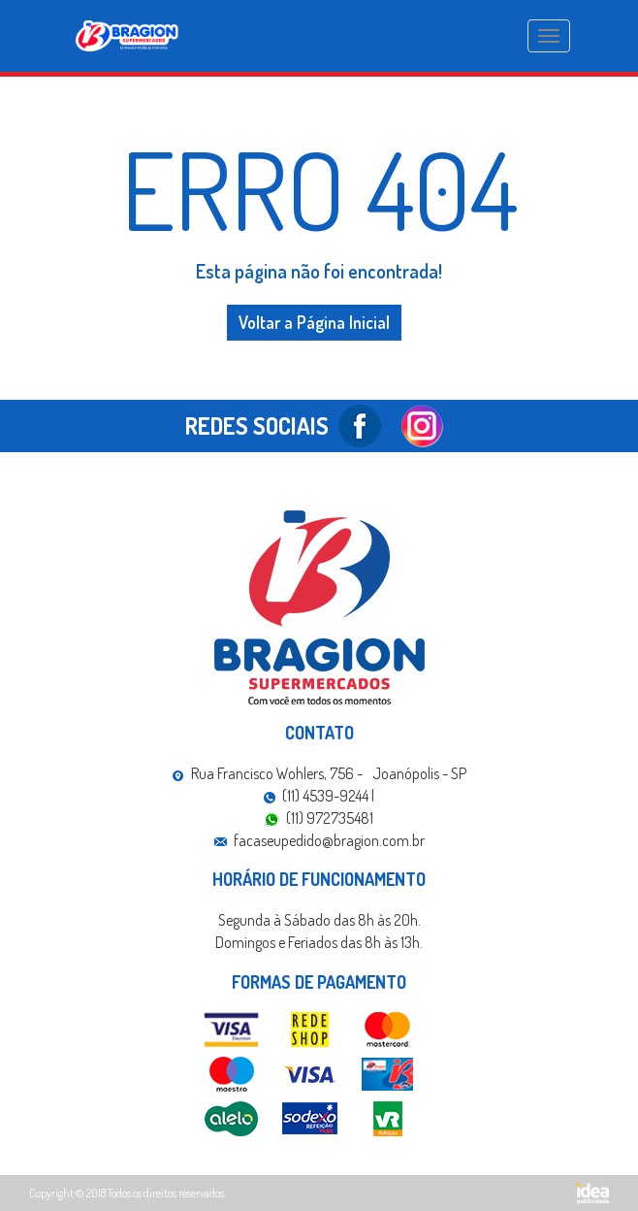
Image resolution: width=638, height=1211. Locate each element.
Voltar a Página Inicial (314, 322)
